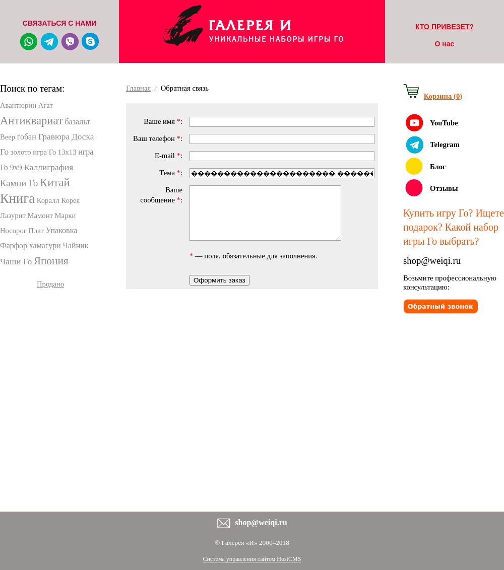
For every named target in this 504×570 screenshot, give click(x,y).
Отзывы (444, 188)
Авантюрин (18, 105)
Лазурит (13, 215)
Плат (35, 231)
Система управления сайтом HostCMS (252, 558)
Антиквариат (31, 120)
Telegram (445, 144)
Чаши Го (16, 261)
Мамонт (40, 215)
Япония (51, 261)
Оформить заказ (219, 291)
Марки (65, 215)
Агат (45, 105)
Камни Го (19, 183)
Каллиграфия (49, 167)
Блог (438, 167)
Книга (17, 198)
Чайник (76, 245)
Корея (70, 200)
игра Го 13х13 (54, 152)
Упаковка (62, 230)
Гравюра (54, 136)
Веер (7, 137)
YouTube (444, 123)
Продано (50, 284)
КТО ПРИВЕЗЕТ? (444, 27)
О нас (445, 44)
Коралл (48, 200)
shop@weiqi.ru (432, 260)
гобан (26, 136)
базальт (77, 121)
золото (21, 152)
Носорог (13, 231)
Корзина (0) (443, 96)
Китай (55, 182)
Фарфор (13, 245)
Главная (138, 88)
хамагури (45, 245)
